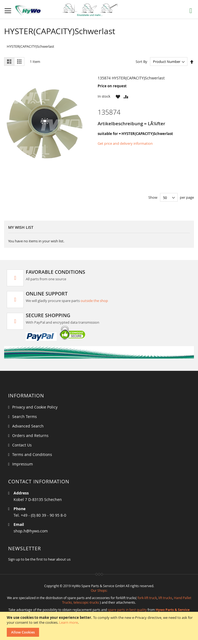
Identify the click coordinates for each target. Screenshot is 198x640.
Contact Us (22, 445)
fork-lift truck (147, 598)
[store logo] (70, 10)
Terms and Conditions (32, 454)
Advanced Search (28, 426)
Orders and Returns (30, 435)
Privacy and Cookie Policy (35, 407)
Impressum (22, 464)
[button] (118, 96)
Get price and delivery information (125, 143)
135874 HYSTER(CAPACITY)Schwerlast (131, 78)
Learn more (68, 622)
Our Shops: (99, 590)
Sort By (141, 61)
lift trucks (165, 598)
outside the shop (94, 300)
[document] (100, 626)
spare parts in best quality (127, 609)
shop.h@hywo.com (31, 530)
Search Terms (24, 416)
